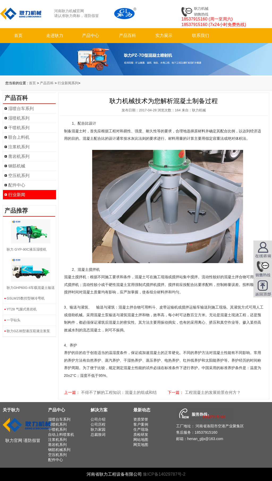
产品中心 (90, 35)
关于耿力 (11, 410)
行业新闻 (16, 194)
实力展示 (163, 35)
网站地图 (140, 439)
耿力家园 (98, 429)
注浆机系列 (18, 147)
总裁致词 (98, 434)
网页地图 (140, 444)
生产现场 (140, 429)
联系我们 (200, 35)
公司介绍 (98, 419)
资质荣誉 (140, 419)
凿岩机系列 (18, 156)
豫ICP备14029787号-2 (164, 474)
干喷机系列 (18, 127)
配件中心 (16, 185)
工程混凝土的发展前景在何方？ (213, 392)
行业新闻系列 (68, 83)
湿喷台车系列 (21, 108)
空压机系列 (18, 175)
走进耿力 (54, 35)
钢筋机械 (16, 166)
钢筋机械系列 (59, 450)
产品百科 (127, 35)
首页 (18, 35)
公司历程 (98, 424)
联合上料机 (18, 137)
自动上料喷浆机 (61, 434)
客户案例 (140, 424)
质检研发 (140, 434)
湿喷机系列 (18, 118)
